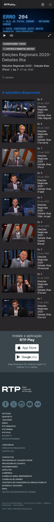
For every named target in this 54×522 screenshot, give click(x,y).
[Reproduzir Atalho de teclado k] (4, 35)
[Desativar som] (11, 35)
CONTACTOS (8, 457)
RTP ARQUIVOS (9, 426)
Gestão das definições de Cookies (19, 492)
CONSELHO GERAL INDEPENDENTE (17, 476)
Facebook (5, 404)
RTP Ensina (7, 429)
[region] (27, 24)
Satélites (7, 470)
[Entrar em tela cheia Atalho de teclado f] (49, 35)
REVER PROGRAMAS (11, 439)
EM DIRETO (7, 436)
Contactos (8, 451)
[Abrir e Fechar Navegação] (50, 4)
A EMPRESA (7, 473)
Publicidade (18, 505)
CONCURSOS (8, 445)
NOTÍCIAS (6, 413)
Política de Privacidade (12, 503)
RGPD (4, 489)
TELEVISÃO (7, 420)
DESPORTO (7, 417)
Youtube (29, 404)
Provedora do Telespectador (17, 460)
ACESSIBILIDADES (10, 467)
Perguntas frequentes (13, 448)
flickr (37, 404)
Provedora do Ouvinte (13, 463)
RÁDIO (5, 423)
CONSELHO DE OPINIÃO (12, 479)
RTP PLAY (6, 432)
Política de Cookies (32, 503)
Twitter (13, 404)
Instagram (21, 404)
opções (8, 77)
